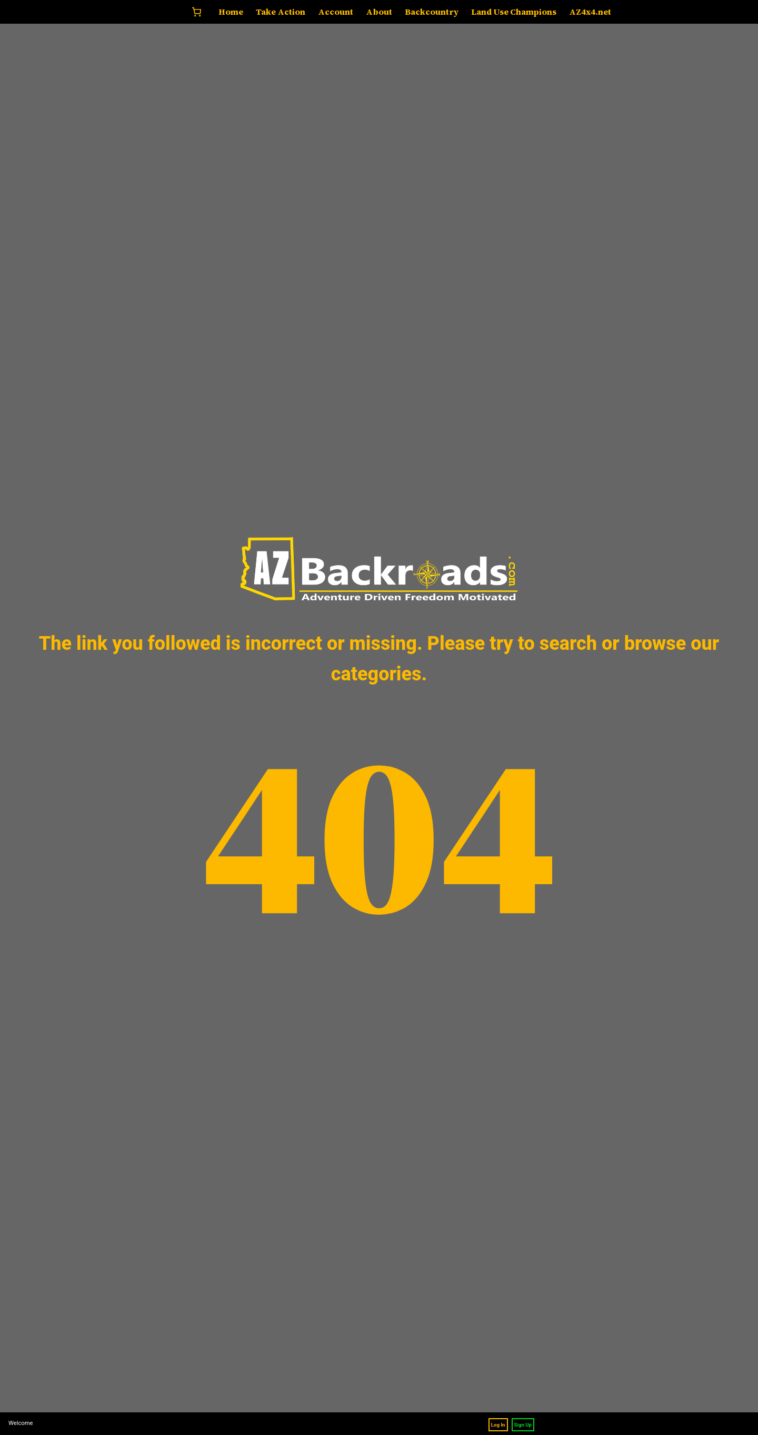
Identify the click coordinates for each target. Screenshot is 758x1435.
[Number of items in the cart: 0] (196, 12)
